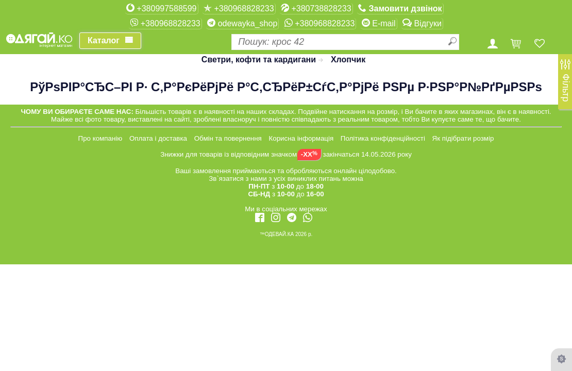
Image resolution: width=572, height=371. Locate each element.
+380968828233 (239, 8)
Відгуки (422, 23)
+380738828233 (316, 8)
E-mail (379, 23)
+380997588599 (161, 8)
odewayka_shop (242, 23)
